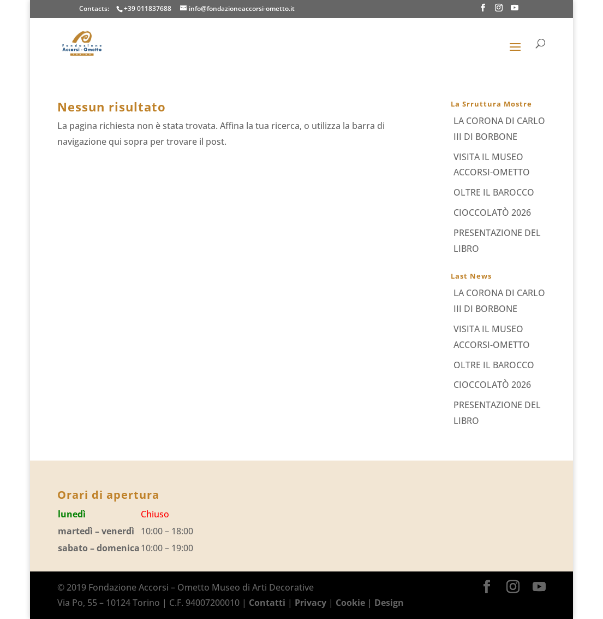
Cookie (350, 603)
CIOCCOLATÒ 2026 (492, 213)
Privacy (310, 603)
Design (389, 603)
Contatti (267, 603)
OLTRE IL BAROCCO (493, 192)
